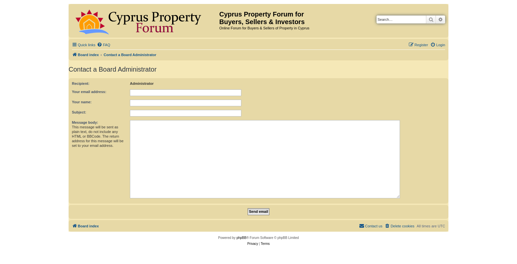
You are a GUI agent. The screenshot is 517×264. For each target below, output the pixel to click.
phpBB (241, 238)
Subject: (79, 112)
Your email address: (89, 92)
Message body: (85, 122)
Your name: (82, 102)
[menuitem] (103, 45)
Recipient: (80, 83)
